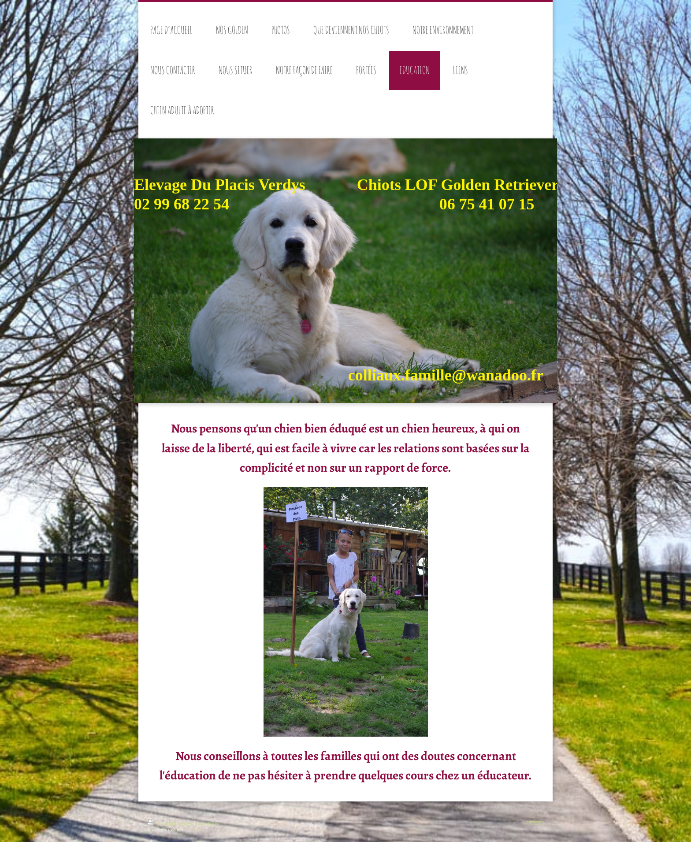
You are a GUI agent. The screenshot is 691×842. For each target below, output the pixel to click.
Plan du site (208, 823)
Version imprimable (170, 823)
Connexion (533, 822)
